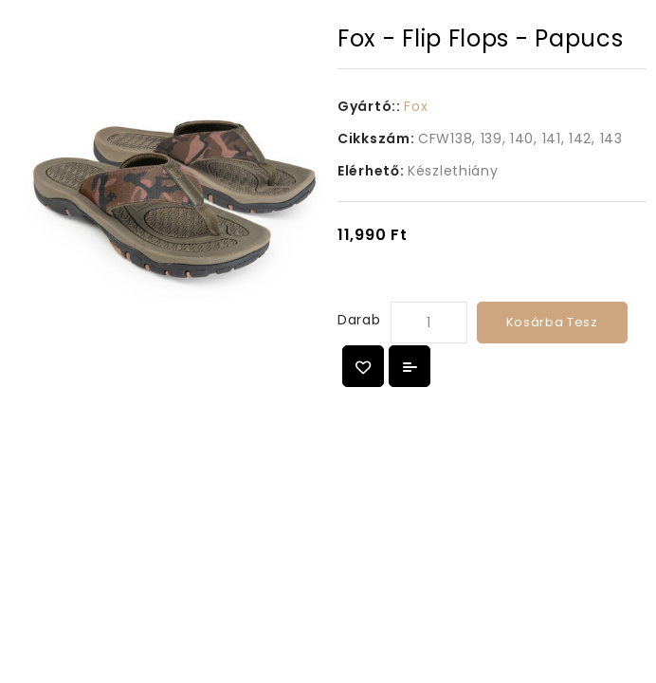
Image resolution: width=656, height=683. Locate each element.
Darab (359, 319)
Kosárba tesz (552, 322)
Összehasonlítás (409, 366)
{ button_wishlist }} (363, 366)
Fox (416, 106)
